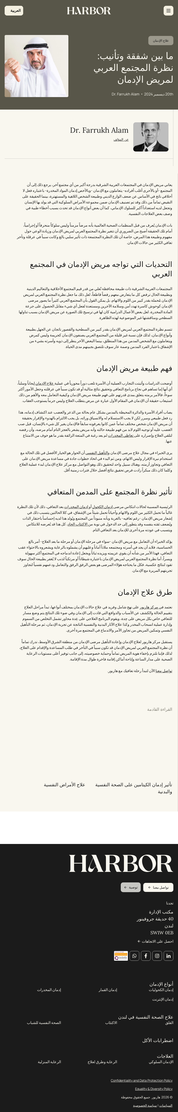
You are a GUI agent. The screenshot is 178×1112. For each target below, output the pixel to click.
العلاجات (165, 1062)
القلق (169, 1028)
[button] (14, 11)
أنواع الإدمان (161, 990)
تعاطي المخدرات (119, 465)
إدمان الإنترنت (162, 1005)
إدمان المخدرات (74, 536)
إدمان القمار (108, 995)
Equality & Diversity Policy (153, 1094)
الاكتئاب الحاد (76, 553)
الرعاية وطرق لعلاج (102, 1067)
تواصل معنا (162, 700)
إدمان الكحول (100, 536)
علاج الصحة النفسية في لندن (145, 1023)
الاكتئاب (111, 1028)
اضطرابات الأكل (157, 1046)
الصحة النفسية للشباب (44, 1028)
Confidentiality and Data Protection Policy (141, 1086)
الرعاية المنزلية (49, 1067)
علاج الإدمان (161, 51)
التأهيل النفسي (95, 482)
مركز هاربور (147, 636)
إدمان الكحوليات (161, 995)
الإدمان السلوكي (161, 1067)
